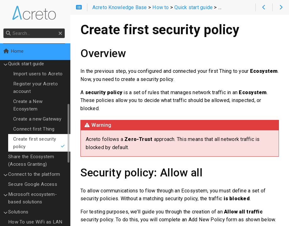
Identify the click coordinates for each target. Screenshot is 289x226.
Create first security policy (41, 142)
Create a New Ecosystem (29, 105)
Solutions (20, 212)
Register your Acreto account (37, 87)
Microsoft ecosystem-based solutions (34, 198)
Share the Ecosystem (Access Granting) (33, 160)
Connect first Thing (35, 129)
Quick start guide (28, 64)
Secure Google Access (34, 184)
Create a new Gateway (39, 119)
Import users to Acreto (39, 74)
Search (5, 28)
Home (15, 51)
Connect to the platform (36, 174)
